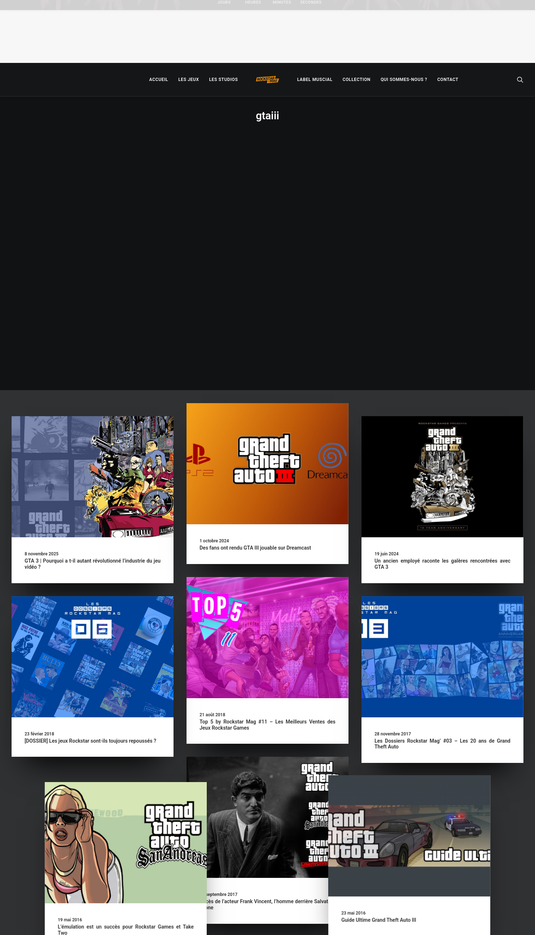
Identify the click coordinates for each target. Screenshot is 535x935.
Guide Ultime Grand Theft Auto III (411, 684)
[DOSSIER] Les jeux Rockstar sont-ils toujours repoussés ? (90, 505)
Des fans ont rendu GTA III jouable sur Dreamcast (255, 312)
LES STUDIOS (223, 79)
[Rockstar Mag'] (267, 79)
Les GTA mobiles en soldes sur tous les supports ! (256, 858)
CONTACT (447, 79)
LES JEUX (188, 79)
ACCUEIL (158, 79)
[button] (520, 79)
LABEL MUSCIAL (315, 79)
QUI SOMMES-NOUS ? (404, 79)
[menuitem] (158, 79)
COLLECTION (357, 79)
